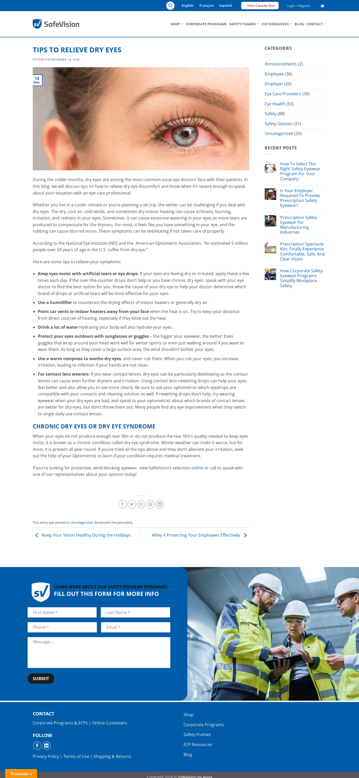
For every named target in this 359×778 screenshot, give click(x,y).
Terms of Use (76, 756)
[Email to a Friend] (141, 504)
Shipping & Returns (112, 756)
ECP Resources (277, 23)
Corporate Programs (206, 24)
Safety (271, 113)
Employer (274, 84)
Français (206, 5)
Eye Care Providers (283, 94)
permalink (124, 522)
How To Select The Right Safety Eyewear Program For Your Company (300, 171)
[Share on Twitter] (132, 504)
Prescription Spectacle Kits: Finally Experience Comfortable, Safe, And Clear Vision (302, 251)
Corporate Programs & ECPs (60, 723)
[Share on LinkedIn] (159, 504)
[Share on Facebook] (122, 504)
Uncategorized (82, 522)
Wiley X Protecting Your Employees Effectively (200, 535)
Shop (177, 23)
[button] (298, 5)
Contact (316, 23)
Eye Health (275, 104)
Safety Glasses (279, 123)
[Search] (170, 6)
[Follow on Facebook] (37, 745)
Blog (299, 24)
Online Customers (109, 723)
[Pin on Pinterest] (150, 504)
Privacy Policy (46, 756)
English (188, 5)
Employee (274, 74)
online (197, 468)
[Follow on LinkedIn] (46, 745)
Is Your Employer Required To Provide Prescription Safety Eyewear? (300, 198)
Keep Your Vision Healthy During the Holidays (82, 535)
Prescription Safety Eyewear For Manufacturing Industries (298, 225)
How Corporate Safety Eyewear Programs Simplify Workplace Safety (301, 278)
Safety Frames (244, 23)
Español (225, 5)
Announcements (281, 64)
